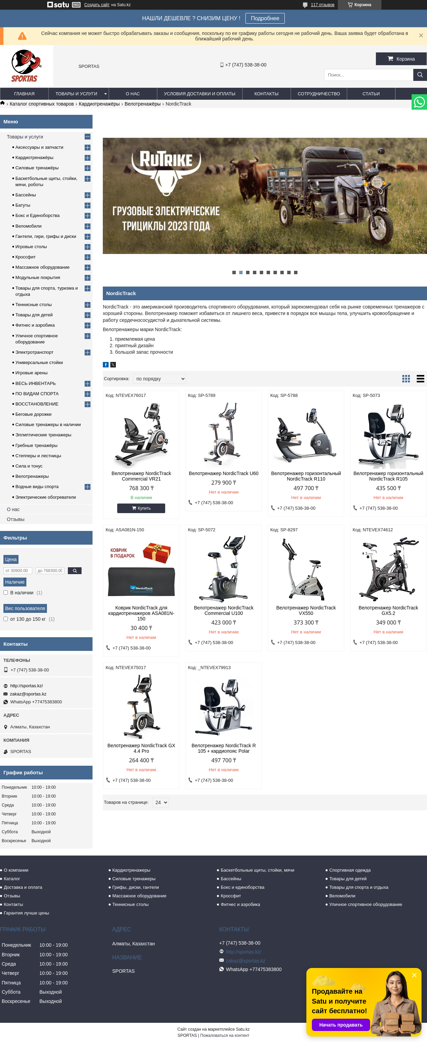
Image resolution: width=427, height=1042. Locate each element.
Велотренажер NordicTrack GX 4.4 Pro (141, 748)
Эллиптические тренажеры (43, 434)
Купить (144, 508)
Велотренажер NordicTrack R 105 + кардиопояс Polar (224, 748)
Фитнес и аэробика (35, 325)
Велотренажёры (143, 104)
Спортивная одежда (350, 870)
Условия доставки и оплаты (199, 93)
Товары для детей (34, 314)
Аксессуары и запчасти (39, 147)
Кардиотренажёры (99, 104)
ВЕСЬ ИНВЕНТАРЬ (35, 383)
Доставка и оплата (23, 887)
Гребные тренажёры (36, 445)
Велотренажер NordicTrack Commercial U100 (224, 610)
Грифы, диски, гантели (135, 887)
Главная (24, 93)
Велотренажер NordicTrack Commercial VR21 (141, 476)
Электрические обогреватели (45, 497)
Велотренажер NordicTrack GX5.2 (388, 610)
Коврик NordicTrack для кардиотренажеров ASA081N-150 (141, 613)
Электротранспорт (34, 352)
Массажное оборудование (42, 267)
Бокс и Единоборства (37, 215)
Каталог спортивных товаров (42, 104)
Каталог (12, 878)
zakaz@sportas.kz (28, 693)
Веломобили (28, 226)
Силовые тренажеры (134, 878)
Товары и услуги (76, 93)
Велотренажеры (32, 476)
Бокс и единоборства (242, 887)
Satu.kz (242, 1029)
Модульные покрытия (37, 277)
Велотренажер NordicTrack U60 (223, 473)
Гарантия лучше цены (26, 913)
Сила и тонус (28, 466)
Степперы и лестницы (38, 455)
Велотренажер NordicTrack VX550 (306, 610)
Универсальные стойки (39, 362)
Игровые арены (31, 372)
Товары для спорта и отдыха (358, 887)
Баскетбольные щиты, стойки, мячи (257, 870)
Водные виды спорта (37, 486)
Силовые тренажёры (37, 167)
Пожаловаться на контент (224, 1035)
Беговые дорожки (33, 414)
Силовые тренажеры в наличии (48, 424)
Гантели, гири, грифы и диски (45, 236)
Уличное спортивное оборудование (365, 904)
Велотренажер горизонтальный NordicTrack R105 (388, 476)
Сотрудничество (319, 93)
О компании (16, 870)
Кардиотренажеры (131, 870)
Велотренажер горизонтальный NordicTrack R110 (306, 476)
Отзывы (15, 519)
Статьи (371, 93)
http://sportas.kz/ (26, 685)
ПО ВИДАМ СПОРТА (37, 393)
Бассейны (25, 194)
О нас (133, 93)
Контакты (267, 93)
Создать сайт (97, 4)
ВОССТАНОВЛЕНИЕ (37, 404)
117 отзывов (322, 4)
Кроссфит (25, 256)
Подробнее (265, 18)
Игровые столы (31, 246)
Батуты (22, 205)
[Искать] (420, 75)
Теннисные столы (33, 304)
